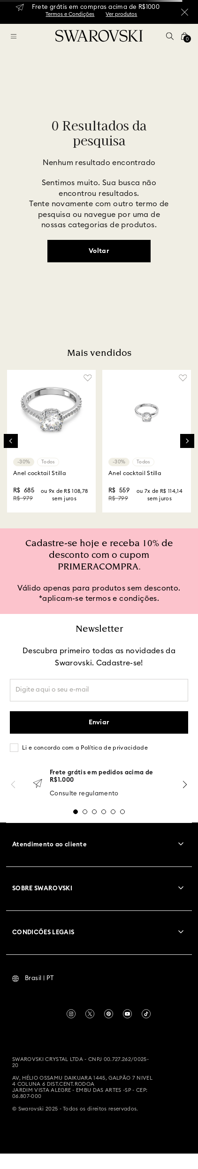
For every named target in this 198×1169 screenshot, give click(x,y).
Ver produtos (121, 14)
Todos (48, 462)
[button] (170, 36)
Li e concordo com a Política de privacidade (85, 747)
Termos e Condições (70, 14)
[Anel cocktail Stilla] (51, 441)
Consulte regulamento (84, 794)
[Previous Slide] (11, 441)
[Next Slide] (187, 441)
